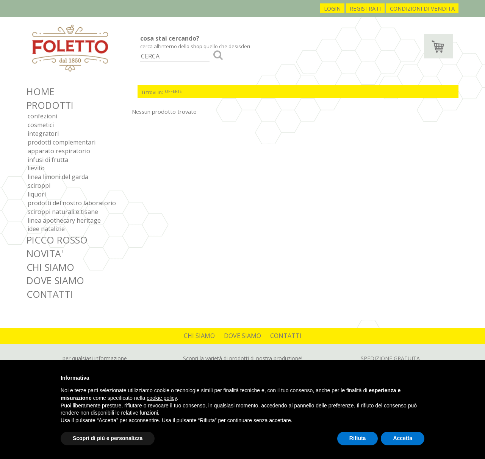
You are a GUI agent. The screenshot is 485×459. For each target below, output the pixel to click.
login (332, 8)
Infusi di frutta (48, 160)
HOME (41, 91)
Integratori (43, 133)
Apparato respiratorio (59, 151)
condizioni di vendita (422, 8)
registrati (365, 8)
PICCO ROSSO (57, 239)
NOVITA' (45, 253)
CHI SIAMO (50, 267)
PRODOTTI (50, 105)
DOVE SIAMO (55, 280)
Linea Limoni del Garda (58, 177)
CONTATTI (50, 294)
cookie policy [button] (162, 398)
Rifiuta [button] (357, 438)
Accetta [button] (402, 438)
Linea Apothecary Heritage (64, 220)
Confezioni (42, 116)
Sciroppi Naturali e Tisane (63, 211)
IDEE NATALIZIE (46, 229)
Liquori (37, 194)
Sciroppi (39, 185)
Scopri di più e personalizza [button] (107, 438)
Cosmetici (41, 125)
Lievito (36, 168)
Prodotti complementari (61, 142)
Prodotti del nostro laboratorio (72, 203)
